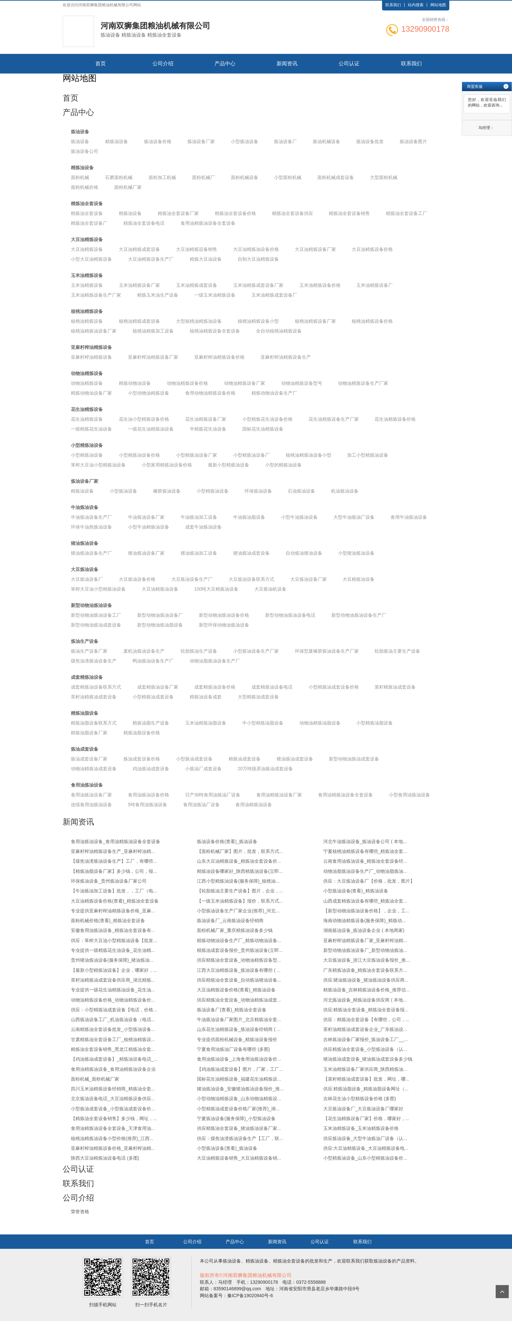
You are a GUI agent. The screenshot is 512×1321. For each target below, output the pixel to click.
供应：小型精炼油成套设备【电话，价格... (114, 1009)
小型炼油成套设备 (194, 758)
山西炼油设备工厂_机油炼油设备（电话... (113, 1019)
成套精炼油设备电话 (272, 687)
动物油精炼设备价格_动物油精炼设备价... (113, 1000)
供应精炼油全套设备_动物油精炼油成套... (239, 1000)
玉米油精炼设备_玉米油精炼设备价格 (361, 1128)
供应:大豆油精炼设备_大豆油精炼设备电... (365, 1148)
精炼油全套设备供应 (292, 213)
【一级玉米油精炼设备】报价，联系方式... (240, 901)
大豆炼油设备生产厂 (192, 579)
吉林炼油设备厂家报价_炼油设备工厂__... (365, 1039)
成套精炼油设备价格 (214, 687)
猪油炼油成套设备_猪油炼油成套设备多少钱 (368, 1059)
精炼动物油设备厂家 (91, 393)
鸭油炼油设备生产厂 (153, 660)
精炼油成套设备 (245, 758)
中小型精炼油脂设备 (262, 723)
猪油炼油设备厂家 (146, 553)
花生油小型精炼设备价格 (144, 419)
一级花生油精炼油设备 (151, 429)
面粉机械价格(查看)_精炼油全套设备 (108, 920)
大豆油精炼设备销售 (196, 249)
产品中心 (225, 63)
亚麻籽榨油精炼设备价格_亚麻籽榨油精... (113, 1148)
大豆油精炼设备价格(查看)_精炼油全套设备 (115, 901)
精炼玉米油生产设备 (157, 295)
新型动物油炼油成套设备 (96, 625)
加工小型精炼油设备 (367, 455)
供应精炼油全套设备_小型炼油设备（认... (365, 1049)
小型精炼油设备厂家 (196, 455)
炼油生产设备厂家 (89, 651)
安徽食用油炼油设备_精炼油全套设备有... (113, 930)
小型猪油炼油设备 (356, 553)
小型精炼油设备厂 (251, 455)
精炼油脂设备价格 (141, 732)
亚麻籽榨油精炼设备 (91, 347)
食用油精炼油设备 (253, 804)
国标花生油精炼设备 (262, 429)
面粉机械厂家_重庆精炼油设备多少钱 (235, 930)
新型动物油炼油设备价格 (224, 615)
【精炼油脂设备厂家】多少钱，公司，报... (114, 871)
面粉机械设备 (244, 177)
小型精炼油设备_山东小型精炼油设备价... (365, 1158)
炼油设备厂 (285, 141)
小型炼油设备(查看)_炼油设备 (227, 1148)
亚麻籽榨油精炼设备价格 (219, 357)
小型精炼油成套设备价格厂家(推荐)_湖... (238, 1108)
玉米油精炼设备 (87, 275)
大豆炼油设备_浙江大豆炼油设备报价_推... (366, 960)
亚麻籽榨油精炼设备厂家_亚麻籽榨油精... (365, 940)
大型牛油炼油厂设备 (354, 517)
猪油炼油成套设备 (251, 553)
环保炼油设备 (258, 491)
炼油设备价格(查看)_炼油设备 (227, 841)
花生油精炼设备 (87, 409)
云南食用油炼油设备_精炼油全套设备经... (365, 861)
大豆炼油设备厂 (87, 579)
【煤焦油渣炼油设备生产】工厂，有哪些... (114, 861)
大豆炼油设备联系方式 (251, 579)
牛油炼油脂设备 (249, 517)
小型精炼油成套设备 (153, 696)
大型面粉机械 (383, 177)
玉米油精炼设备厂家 (139, 285)
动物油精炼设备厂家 (244, 383)
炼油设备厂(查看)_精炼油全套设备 (231, 1009)
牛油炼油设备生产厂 (91, 517)
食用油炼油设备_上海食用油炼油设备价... (239, 1059)
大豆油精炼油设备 (160, 589)
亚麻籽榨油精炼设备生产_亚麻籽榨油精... (113, 851)
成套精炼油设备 (87, 677)
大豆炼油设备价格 (137, 579)
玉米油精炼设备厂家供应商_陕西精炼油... (365, 1069)
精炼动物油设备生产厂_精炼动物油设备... (239, 940)
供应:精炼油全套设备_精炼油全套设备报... (365, 1009)
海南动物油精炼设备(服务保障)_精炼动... (364, 920)
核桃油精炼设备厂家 (315, 321)
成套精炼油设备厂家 (157, 687)
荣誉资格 (80, 1211)
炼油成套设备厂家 (89, 758)
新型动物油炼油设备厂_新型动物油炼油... (365, 950)
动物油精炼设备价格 (187, 383)
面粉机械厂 (203, 177)
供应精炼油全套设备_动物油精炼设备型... (239, 960)
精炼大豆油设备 (206, 259)
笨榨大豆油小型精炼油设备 (98, 464)
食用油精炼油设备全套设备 (208, 223)
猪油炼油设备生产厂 (91, 553)
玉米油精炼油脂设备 (205, 723)
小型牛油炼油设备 (299, 517)
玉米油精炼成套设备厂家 (258, 285)
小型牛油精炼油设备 (148, 527)
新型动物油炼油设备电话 (290, 615)
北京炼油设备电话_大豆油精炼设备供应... (113, 1098)
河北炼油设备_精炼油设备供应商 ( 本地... (365, 1000)
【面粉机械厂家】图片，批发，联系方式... (240, 851)
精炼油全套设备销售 (349, 213)
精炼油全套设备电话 (144, 223)
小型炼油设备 (244, 141)
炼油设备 (80, 131)
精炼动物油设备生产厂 (274, 393)
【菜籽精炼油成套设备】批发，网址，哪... (366, 1079)
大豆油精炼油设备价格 (256, 249)
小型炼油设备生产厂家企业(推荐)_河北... (238, 910)
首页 (100, 63)
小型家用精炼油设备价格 (167, 464)
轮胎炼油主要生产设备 (397, 651)
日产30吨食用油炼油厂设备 (213, 794)
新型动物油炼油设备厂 (160, 615)
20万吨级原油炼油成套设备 (265, 768)
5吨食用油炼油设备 (147, 804)
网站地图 (438, 5)
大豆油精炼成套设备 (139, 249)
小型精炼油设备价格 (139, 455)
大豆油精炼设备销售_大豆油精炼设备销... (239, 1158)
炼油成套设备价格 (141, 758)
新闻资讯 (287, 63)
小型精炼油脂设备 (374, 723)
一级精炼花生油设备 (91, 429)
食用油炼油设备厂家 (91, 794)
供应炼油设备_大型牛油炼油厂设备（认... (365, 1138)
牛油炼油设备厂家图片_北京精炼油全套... (239, 1019)
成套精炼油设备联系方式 (96, 687)
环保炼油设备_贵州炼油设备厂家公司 (109, 881)
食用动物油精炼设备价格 (210, 393)
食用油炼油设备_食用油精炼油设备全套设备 (115, 841)
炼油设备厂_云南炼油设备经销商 (230, 920)
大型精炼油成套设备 (258, 696)
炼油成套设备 (84, 749)
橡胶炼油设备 (167, 491)
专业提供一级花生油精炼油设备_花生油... (113, 989)
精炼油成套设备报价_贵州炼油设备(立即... (239, 950)
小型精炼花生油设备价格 (267, 419)
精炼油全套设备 (87, 203)
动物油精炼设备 (87, 373)
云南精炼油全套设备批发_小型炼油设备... (113, 1029)
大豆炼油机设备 (270, 589)
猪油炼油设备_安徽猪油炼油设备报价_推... (240, 1088)
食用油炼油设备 (87, 785)
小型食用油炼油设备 (409, 794)
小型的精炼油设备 (283, 464)
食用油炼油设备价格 (148, 794)
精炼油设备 (116, 141)
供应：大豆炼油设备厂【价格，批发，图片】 (369, 881)
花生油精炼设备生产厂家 (334, 419)
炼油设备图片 (413, 141)
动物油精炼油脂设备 (320, 723)
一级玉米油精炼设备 (214, 295)
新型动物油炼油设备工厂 (96, 615)
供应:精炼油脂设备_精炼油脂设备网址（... (365, 1088)
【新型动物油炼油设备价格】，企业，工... (366, 910)
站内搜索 (416, 5)
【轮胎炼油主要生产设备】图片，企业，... (240, 890)
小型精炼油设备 (87, 445)
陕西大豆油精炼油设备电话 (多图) (105, 1158)
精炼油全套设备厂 (89, 223)
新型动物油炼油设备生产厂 (358, 615)
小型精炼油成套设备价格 (334, 687)
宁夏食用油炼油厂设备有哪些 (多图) (233, 1049)
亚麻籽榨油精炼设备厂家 (153, 357)
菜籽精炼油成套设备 (395, 687)
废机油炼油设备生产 (144, 651)
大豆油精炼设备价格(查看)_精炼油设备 (236, 989)
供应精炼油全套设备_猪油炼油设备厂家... (239, 1128)
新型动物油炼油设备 (91, 605)
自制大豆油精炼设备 (258, 259)
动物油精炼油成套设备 (94, 768)
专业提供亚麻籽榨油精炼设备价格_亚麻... (113, 910)
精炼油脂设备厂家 (89, 732)
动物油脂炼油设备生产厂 (215, 660)
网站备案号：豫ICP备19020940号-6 (236, 1295)
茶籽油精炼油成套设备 (94, 696)
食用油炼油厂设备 (201, 804)
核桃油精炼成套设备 (139, 321)
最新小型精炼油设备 (228, 464)
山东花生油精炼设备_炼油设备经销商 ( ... (238, 1029)
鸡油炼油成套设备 (151, 768)
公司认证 (349, 63)
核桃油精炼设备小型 (258, 321)
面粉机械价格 (84, 187)
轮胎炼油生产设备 (199, 651)
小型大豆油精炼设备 (91, 259)
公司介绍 (162, 63)
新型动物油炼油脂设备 (160, 625)
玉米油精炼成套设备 (196, 285)
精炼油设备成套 (206, 696)
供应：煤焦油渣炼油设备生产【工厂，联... (240, 1138)
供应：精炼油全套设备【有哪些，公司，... (366, 1019)
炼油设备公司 (84, 151)
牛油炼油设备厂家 (146, 517)
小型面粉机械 (287, 177)
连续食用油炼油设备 (91, 804)
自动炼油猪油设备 (304, 553)
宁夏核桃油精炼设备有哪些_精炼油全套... (365, 851)
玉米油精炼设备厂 (374, 285)
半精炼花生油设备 (208, 429)
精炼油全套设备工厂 (406, 213)
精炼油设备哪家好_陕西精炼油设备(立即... (239, 871)
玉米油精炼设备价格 (320, 285)
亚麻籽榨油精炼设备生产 (286, 357)
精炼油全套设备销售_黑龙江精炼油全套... (113, 1049)
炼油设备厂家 (201, 141)
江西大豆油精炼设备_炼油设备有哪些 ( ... (238, 970)
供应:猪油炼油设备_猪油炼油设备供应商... (365, 980)
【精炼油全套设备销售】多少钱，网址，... (114, 1118)
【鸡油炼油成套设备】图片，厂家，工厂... (240, 1069)
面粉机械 (80, 177)
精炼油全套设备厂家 (178, 213)
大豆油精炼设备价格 (372, 249)
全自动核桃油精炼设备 (279, 331)
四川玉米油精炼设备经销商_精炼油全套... (113, 1088)
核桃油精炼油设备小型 (308, 455)
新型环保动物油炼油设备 (224, 625)
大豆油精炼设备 (87, 239)
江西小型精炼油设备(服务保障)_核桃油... (238, 881)
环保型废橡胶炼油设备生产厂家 (327, 651)
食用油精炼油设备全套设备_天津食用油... (113, 1128)
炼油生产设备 (84, 641)
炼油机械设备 (326, 141)
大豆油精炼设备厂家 (315, 249)
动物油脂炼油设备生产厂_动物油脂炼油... (365, 871)
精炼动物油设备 (135, 383)
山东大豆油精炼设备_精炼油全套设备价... (239, 861)
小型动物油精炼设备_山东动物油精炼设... (239, 1098)
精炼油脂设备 (84, 713)
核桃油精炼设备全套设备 (215, 331)
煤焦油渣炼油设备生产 (94, 660)
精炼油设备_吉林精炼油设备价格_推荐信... (366, 989)
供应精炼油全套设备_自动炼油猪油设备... (239, 980)
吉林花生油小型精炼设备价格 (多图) (359, 1098)
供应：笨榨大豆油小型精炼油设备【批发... (114, 940)
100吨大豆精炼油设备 (216, 589)
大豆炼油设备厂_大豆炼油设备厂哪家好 (363, 1108)
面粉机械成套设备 (335, 177)
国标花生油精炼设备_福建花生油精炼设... (239, 1079)
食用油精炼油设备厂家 (279, 794)
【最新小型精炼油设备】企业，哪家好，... (114, 970)
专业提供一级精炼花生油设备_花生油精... (113, 950)
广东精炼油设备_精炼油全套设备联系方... (365, 970)
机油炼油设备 (345, 491)
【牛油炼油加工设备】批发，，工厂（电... (114, 890)
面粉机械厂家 (128, 187)
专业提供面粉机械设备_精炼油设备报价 (237, 1039)
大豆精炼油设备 (359, 579)
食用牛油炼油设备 (409, 517)
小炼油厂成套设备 (203, 768)
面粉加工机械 (162, 177)
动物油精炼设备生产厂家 (363, 383)
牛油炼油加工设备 (199, 517)
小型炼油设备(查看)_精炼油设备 (355, 890)
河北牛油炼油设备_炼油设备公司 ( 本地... (365, 841)
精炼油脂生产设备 (151, 723)
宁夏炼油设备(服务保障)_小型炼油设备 (236, 1118)
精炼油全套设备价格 (235, 213)
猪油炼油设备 (84, 543)
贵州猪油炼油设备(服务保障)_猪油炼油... (112, 960)
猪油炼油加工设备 (199, 553)
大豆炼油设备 (84, 569)
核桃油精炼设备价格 (372, 321)
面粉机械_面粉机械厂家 (95, 1079)
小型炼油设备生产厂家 (256, 651)
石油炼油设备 (301, 491)
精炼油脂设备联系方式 (94, 723)
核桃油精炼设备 (87, 311)
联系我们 (393, 5)
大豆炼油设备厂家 (308, 579)
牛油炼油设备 (84, 507)
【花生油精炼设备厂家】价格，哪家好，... (366, 1118)
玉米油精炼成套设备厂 (274, 295)
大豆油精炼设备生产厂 (151, 259)
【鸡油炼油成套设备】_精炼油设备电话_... (114, 1059)
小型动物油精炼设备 (148, 393)
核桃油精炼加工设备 (153, 331)
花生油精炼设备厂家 (205, 419)
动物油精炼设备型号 (301, 383)
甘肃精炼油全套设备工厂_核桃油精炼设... (113, 1039)
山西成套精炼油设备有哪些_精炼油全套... (365, 901)
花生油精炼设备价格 (395, 419)
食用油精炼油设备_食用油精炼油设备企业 (113, 1069)
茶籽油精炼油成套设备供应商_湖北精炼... (113, 980)
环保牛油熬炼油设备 (91, 527)
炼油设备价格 (157, 141)
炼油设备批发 (370, 141)
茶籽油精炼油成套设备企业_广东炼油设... (365, 1029)
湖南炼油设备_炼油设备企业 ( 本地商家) (364, 930)
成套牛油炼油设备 (203, 527)
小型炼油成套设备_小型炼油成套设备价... (113, 1108)
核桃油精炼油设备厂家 (94, 331)
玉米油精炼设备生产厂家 (96, 295)
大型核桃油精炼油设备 (199, 321)
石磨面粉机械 (119, 177)
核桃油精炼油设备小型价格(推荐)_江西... (112, 1138)
